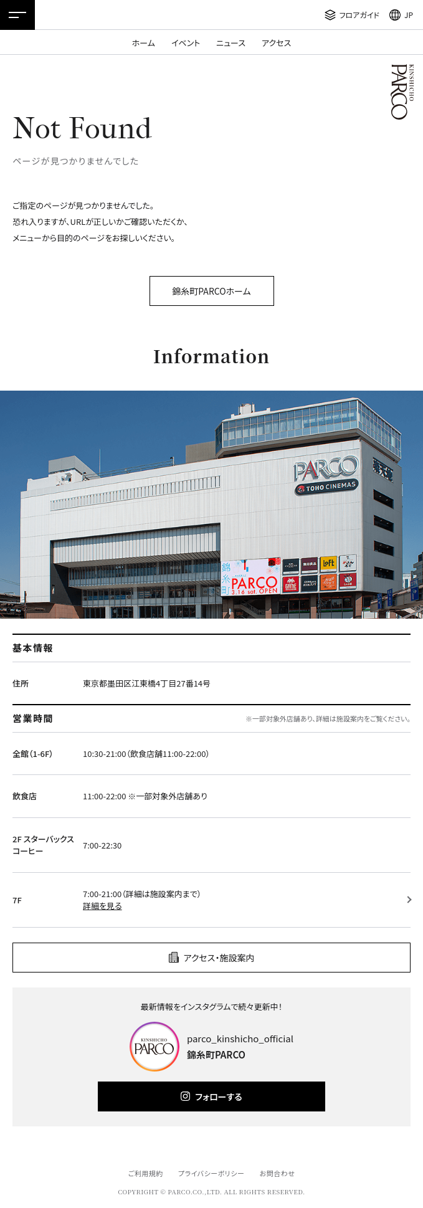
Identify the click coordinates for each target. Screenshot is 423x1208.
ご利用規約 (145, 1173)
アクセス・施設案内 (219, 957)
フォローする (218, 1096)
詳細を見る (102, 905)
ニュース (230, 43)
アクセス (276, 43)
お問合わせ (277, 1173)
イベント (185, 43)
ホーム (143, 43)
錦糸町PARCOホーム (211, 291)
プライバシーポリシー (211, 1173)
